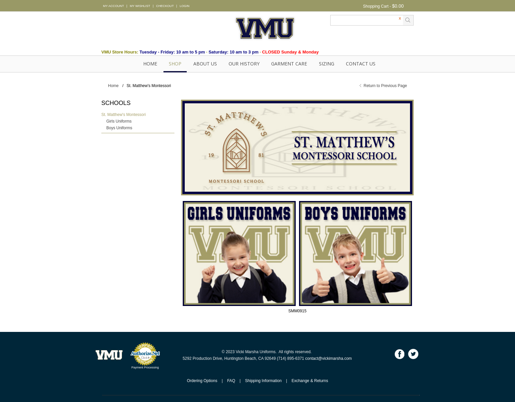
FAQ (231, 380)
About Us (205, 63)
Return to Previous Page (385, 85)
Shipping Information (263, 380)
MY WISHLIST (140, 6)
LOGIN (184, 6)
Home (150, 63)
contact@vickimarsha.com (328, 358)
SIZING (326, 63)
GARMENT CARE (289, 63)
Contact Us (360, 63)
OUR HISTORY (244, 63)
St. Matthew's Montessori (123, 114)
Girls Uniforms (119, 121)
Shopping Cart (376, 6)
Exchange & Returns (309, 380)
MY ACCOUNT (113, 6)
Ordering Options (202, 380)
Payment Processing (145, 367)
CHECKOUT (165, 6)
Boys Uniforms (119, 128)
